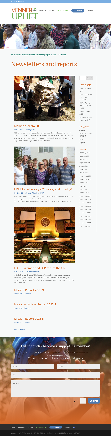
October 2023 (84, 193)
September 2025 (85, 163)
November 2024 (85, 179)
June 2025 (83, 169)
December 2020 (85, 203)
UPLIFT (51, 11)
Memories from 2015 (28, 126)
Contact (90, 11)
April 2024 (83, 189)
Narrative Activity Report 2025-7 (35, 304)
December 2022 (85, 196)
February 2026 (84, 153)
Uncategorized (30, 130)
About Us (42, 11)
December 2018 (85, 209)
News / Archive (63, 11)
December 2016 (85, 216)
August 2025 (83, 166)
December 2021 (85, 199)
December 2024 (85, 176)
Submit (94, 400)
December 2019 (85, 206)
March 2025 (83, 173)
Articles (82, 130)
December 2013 (85, 226)
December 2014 (85, 223)
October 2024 (84, 183)
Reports (28, 294)
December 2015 (85, 220)
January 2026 (84, 156)
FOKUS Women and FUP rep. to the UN (39, 268)
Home (33, 11)
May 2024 (82, 186)
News (81, 139)
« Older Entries (19, 329)
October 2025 (84, 159)
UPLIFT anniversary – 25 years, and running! (43, 189)
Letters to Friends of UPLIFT (34, 193)
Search (89, 78)
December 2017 (85, 213)
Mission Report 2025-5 (29, 319)
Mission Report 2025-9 (29, 290)
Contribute (77, 11)
